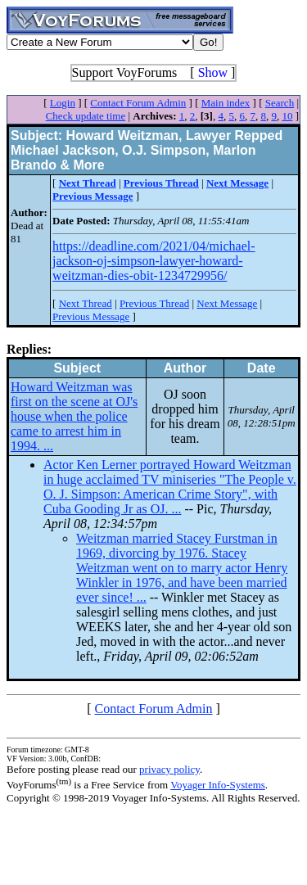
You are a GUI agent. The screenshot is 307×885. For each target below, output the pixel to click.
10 (287, 116)
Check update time (85, 116)
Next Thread (85, 303)
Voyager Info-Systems (217, 785)
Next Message (226, 303)
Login (62, 103)
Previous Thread (154, 303)
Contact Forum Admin (138, 103)
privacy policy (169, 769)
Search (279, 103)
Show (213, 72)
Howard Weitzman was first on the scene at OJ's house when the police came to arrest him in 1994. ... (74, 416)
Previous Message (90, 316)
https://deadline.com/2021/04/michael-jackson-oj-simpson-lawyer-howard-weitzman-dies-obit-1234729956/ (153, 260)
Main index (226, 103)
